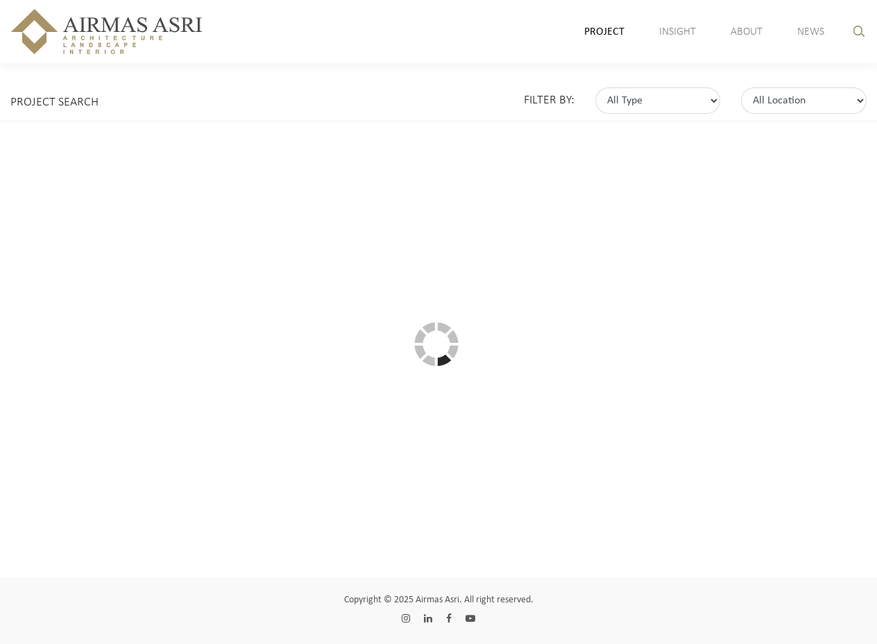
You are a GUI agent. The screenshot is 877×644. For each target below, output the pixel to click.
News (810, 31)
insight (677, 31)
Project (604, 31)
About (747, 31)
